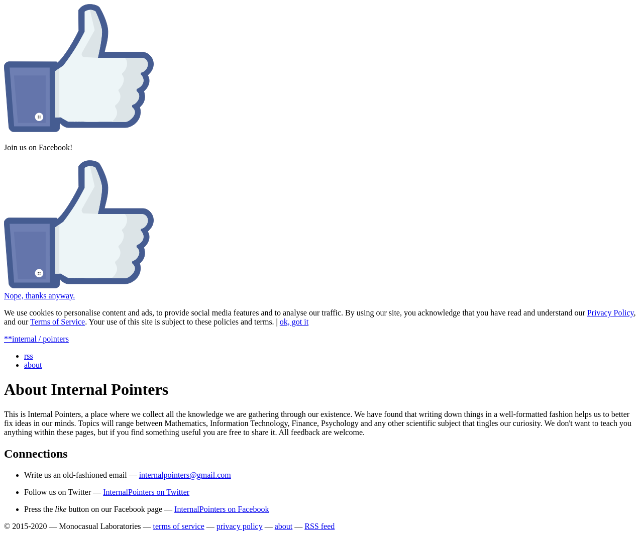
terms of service (178, 526)
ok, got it (294, 321)
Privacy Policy (610, 312)
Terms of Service (57, 321)
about (33, 365)
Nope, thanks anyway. (39, 295)
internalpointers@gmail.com (185, 475)
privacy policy (240, 526)
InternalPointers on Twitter (146, 492)
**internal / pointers (36, 339)
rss (28, 356)
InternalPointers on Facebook (221, 509)
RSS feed (319, 526)
